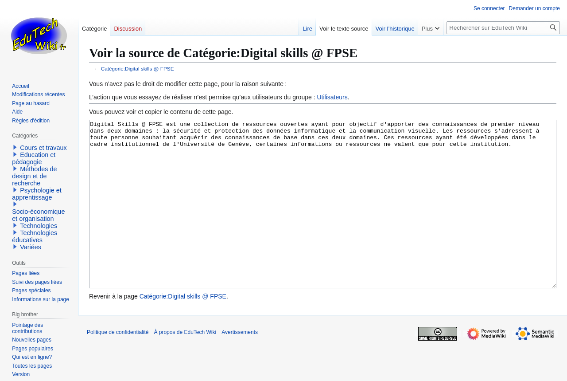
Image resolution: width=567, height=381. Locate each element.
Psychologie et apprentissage (37, 194)
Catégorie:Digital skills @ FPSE (137, 68)
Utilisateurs (332, 97)
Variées (30, 247)
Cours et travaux (43, 147)
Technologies (38, 225)
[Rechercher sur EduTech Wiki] (503, 27)
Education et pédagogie (33, 158)
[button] (15, 147)
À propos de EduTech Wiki (185, 365)
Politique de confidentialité (117, 365)
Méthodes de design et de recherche (34, 176)
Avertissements (239, 365)
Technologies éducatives (34, 236)
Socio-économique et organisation (38, 215)
